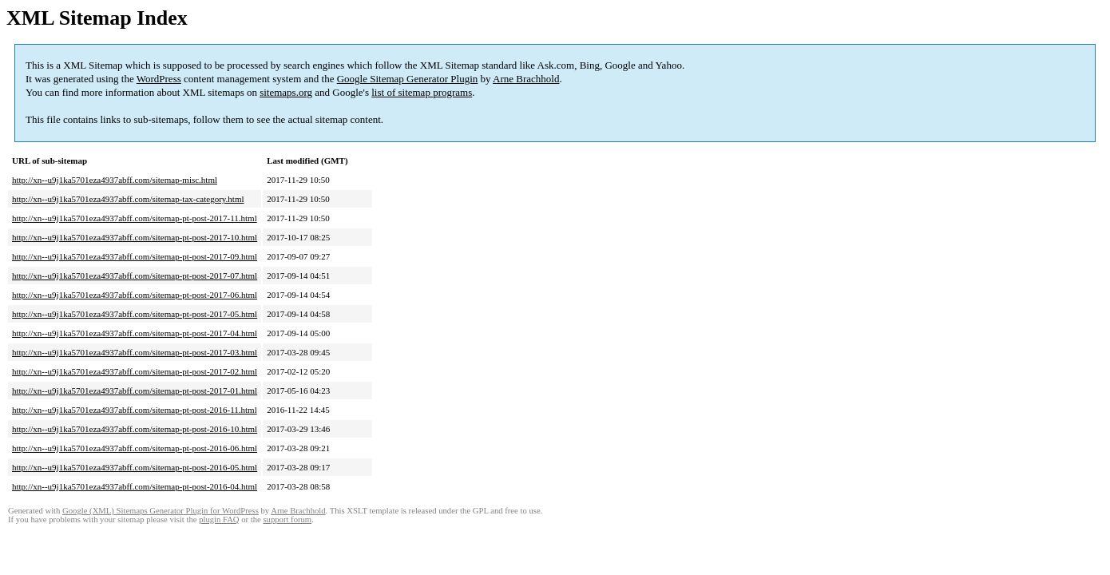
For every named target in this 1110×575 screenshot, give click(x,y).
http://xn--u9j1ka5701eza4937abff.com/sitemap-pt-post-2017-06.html (134, 294)
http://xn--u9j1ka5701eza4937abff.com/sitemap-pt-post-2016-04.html (134, 486)
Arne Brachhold (526, 79)
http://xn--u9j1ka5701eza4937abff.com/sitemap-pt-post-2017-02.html (134, 371)
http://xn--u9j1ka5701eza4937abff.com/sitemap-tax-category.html (128, 199)
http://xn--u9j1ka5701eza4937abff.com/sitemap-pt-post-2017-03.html (134, 352)
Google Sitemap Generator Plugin (407, 79)
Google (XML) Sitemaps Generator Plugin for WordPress (160, 510)
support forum (287, 519)
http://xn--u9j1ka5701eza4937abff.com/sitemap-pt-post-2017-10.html (134, 237)
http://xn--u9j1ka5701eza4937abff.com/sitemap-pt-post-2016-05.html (134, 467)
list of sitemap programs (421, 92)
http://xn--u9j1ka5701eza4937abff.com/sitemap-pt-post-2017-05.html (134, 314)
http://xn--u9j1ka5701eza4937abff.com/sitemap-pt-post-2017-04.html (134, 333)
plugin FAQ (219, 519)
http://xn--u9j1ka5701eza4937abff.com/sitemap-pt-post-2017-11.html (134, 218)
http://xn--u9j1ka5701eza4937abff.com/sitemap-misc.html (114, 179)
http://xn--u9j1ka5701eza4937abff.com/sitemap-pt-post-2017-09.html (134, 256)
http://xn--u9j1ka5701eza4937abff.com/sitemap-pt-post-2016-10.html (134, 429)
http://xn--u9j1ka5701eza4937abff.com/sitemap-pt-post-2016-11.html (134, 409)
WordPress (159, 79)
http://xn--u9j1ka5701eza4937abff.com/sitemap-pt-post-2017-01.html (134, 390)
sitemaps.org (286, 92)
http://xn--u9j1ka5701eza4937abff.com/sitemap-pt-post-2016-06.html (134, 448)
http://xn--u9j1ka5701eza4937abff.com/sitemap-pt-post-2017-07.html (134, 275)
